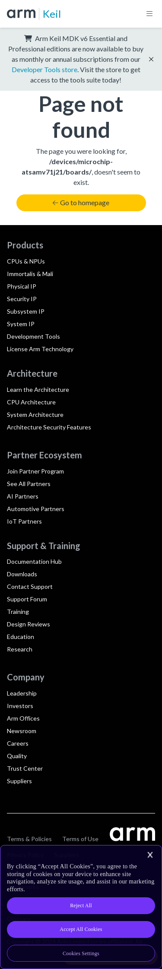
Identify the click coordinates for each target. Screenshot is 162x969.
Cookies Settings (81, 953)
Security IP (22, 298)
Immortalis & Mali (30, 273)
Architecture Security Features (49, 427)
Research (19, 649)
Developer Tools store (44, 69)
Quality (17, 755)
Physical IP (21, 286)
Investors (20, 705)
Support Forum (27, 599)
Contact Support (30, 586)
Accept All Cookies (81, 929)
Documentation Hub (34, 561)
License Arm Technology (40, 349)
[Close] (149, 854)
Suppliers (19, 781)
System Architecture (35, 414)
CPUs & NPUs (26, 261)
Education (20, 636)
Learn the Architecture (38, 389)
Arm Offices (23, 718)
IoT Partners (24, 521)
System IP (21, 323)
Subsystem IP (25, 311)
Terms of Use (80, 838)
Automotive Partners (35, 508)
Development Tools (33, 336)
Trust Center (25, 768)
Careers (18, 743)
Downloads (22, 574)
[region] (81, 907)
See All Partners (29, 483)
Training (18, 611)
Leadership (22, 693)
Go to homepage (81, 202)
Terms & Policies (29, 838)
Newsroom (21, 730)
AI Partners (22, 496)
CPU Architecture (31, 402)
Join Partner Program (35, 471)
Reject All (81, 905)
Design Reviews (28, 624)
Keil (52, 13)
